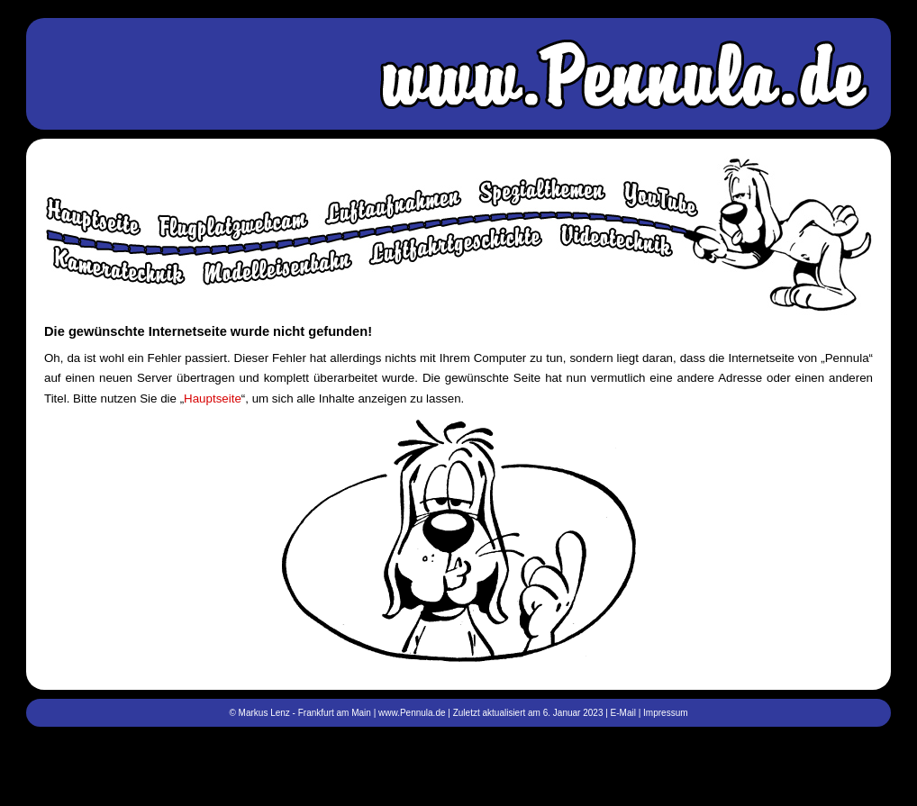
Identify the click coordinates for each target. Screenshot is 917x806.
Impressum (665, 713)
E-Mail (623, 713)
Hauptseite (212, 398)
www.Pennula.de (412, 713)
